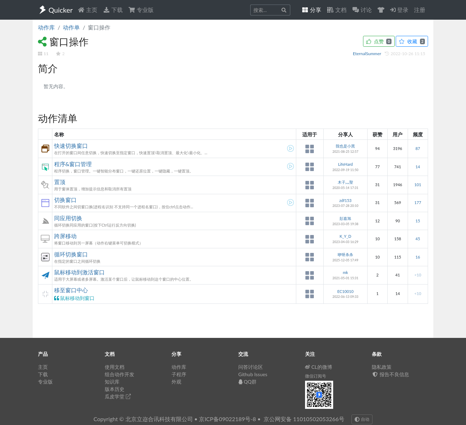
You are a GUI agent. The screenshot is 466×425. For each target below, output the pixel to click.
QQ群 (247, 382)
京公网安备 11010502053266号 (304, 419)
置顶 (59, 181)
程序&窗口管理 (73, 164)
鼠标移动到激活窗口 (79, 272)
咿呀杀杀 (345, 254)
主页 (87, 9)
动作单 (71, 27)
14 (417, 166)
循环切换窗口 (71, 254)
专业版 (141, 9)
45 (417, 238)
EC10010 (345, 291)
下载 (113, 9)
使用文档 (114, 367)
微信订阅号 (315, 376)
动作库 (46, 27)
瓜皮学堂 (118, 396)
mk (345, 272)
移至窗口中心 (71, 290)
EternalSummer (367, 53)
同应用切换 (68, 218)
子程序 (178, 374)
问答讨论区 (250, 367)
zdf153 (345, 200)
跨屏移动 (65, 236)
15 (417, 220)
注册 (419, 9)
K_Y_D (345, 236)
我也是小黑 (345, 146)
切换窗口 (65, 199)
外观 (176, 382)
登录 (399, 9)
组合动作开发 (119, 374)
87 (417, 148)
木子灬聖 (345, 182)
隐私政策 (381, 367)
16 (417, 257)
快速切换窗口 (71, 145)
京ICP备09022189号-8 (227, 419)
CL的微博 (318, 367)
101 (417, 184)
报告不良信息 (390, 374)
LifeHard (345, 164)
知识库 (112, 382)
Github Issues (252, 374)
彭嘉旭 (345, 218)
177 (417, 202)
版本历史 (114, 389)
